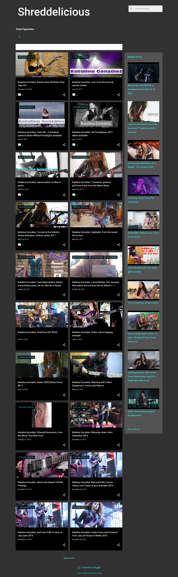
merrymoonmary (95, 573)
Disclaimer (80, 37)
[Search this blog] (148, 8)
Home (20, 37)
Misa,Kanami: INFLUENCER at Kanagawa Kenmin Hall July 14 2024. (141, 89)
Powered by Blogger (89, 567)
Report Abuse (134, 429)
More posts (69, 558)
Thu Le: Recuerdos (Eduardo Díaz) (143, 303)
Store (31, 37)
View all (116, 47)
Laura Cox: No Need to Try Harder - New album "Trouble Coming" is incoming (143, 128)
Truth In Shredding (49, 37)
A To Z (66, 37)
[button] (64, 95)
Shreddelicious (54, 11)
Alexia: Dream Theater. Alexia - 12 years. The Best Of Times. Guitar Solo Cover (142, 338)
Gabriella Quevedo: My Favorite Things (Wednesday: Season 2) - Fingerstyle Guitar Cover (142, 376)
